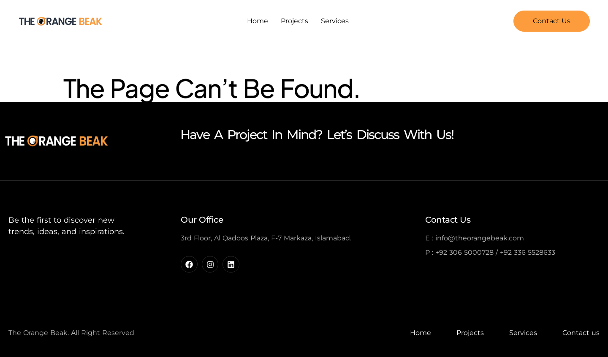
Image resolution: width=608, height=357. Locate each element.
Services (335, 21)
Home (257, 21)
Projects (294, 21)
